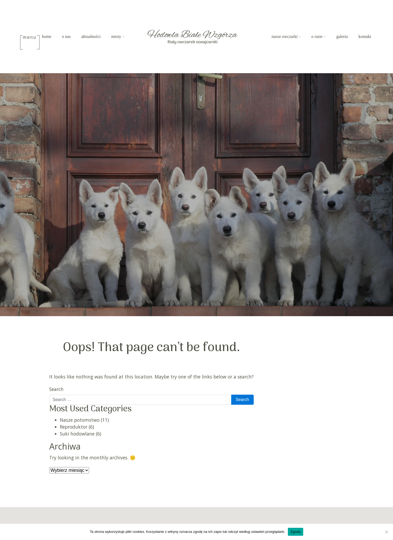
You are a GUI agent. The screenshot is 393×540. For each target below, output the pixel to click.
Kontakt (364, 37)
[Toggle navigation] (30, 43)
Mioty (116, 37)
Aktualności (91, 37)
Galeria (342, 37)
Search (56, 390)
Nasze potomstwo (80, 420)
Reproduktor (73, 427)
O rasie (317, 37)
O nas (66, 37)
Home (46, 37)
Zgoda (296, 532)
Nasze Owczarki (285, 37)
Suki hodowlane (77, 435)
